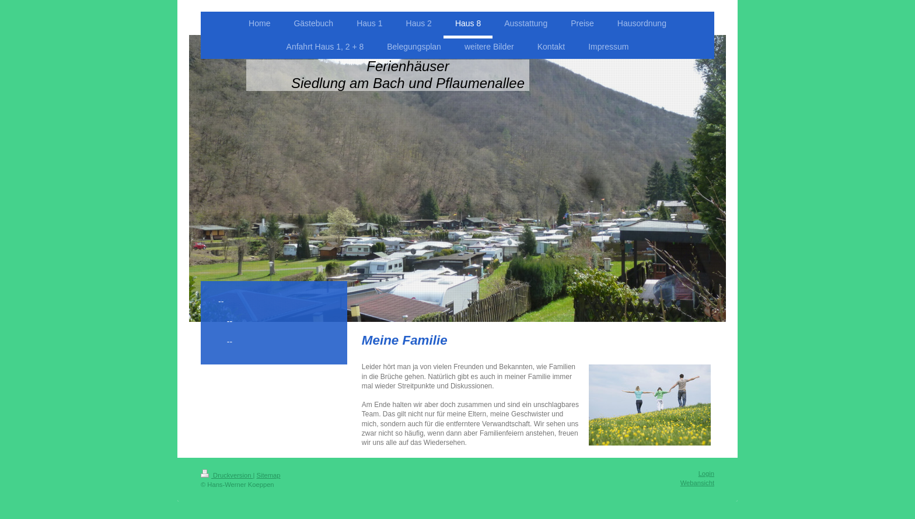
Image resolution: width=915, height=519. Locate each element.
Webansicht (697, 482)
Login (706, 473)
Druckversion (227, 475)
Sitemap (269, 475)
